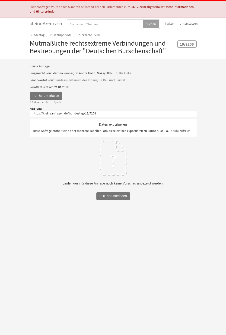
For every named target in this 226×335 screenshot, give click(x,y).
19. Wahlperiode (60, 35)
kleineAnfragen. (46, 23)
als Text (46, 102)
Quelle (57, 102)
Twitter (170, 23)
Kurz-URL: (36, 109)
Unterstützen (188, 23)
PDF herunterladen (46, 96)
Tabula (174, 131)
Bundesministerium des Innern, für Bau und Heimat (89, 80)
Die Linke (125, 73)
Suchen (151, 24)
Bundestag (37, 35)
